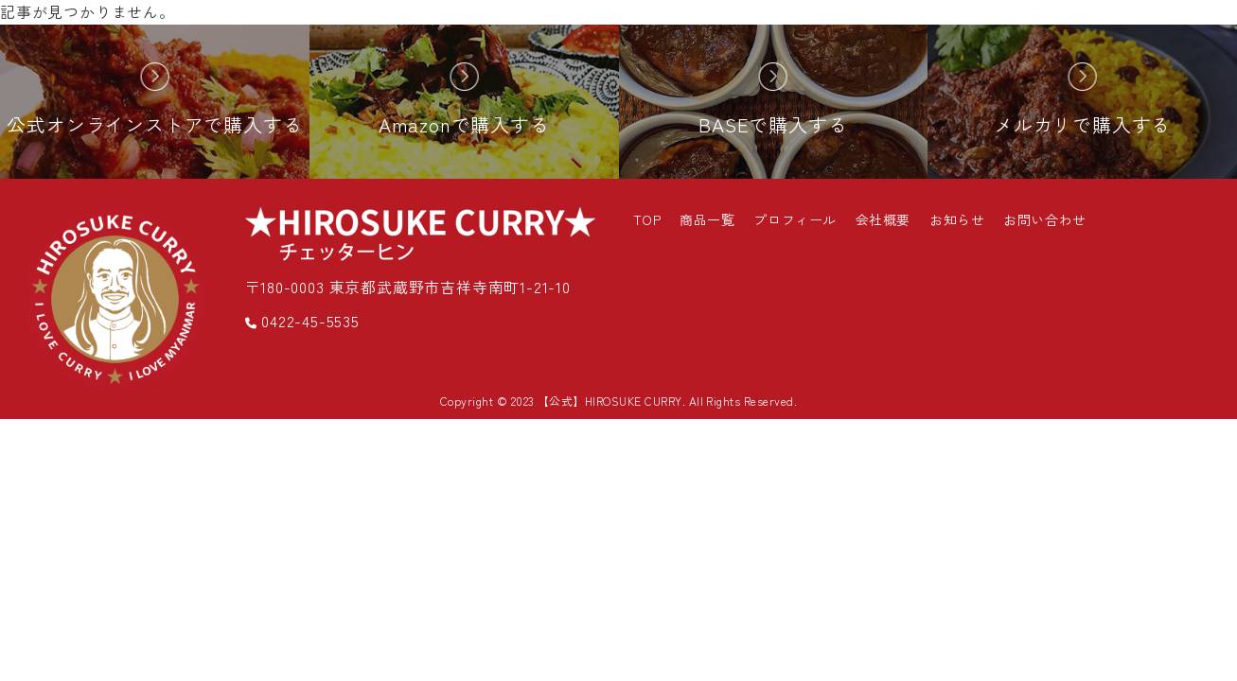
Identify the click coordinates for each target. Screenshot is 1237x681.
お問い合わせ (1044, 219)
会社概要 (883, 219)
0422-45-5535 (302, 320)
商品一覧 (707, 219)
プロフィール (794, 219)
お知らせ (956, 219)
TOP (647, 219)
